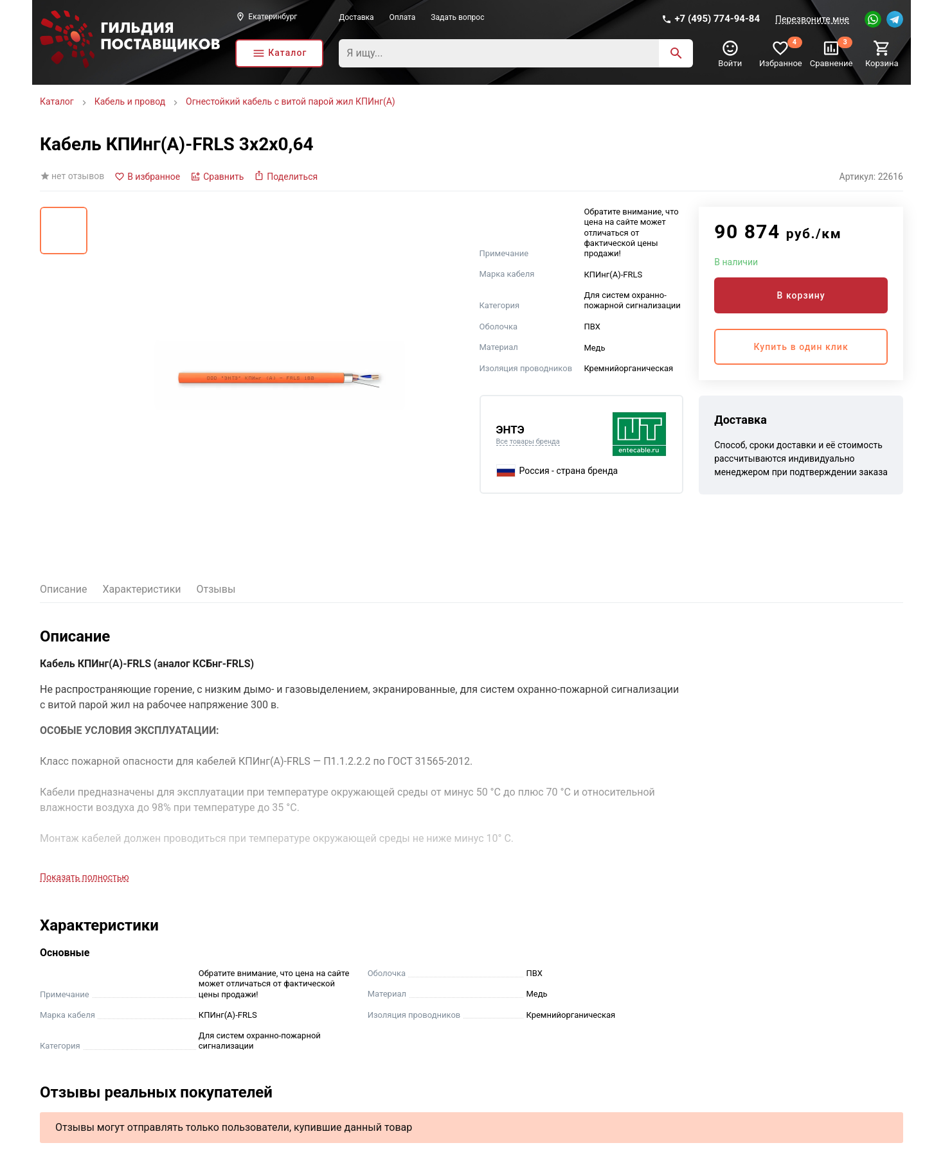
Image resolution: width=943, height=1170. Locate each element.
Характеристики (142, 589)
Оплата (403, 17)
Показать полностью (84, 877)
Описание (63, 589)
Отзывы (216, 589)
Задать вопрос (457, 17)
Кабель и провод (129, 101)
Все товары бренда (528, 442)
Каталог (57, 101)
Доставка (356, 17)
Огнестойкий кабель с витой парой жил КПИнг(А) (290, 101)
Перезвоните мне (812, 19)
